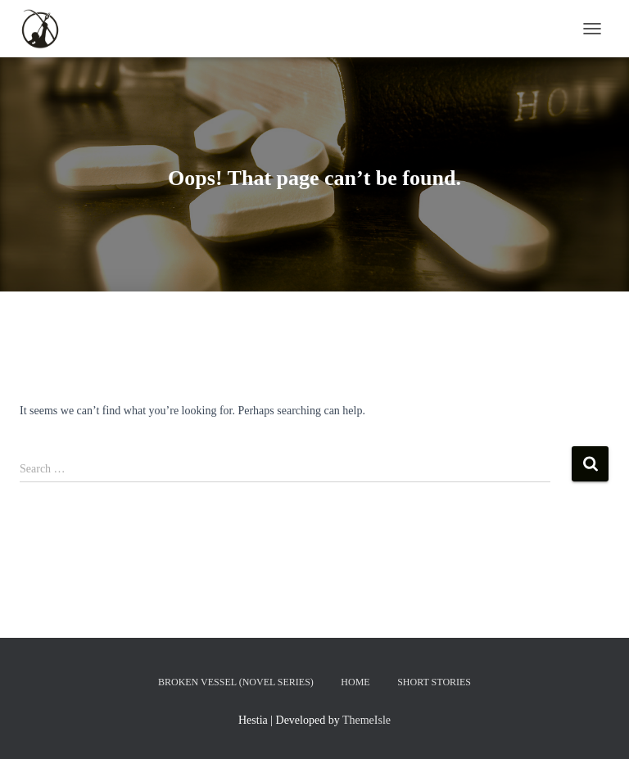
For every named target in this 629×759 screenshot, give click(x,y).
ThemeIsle (366, 720)
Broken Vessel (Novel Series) (236, 682)
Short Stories (434, 682)
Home (355, 682)
